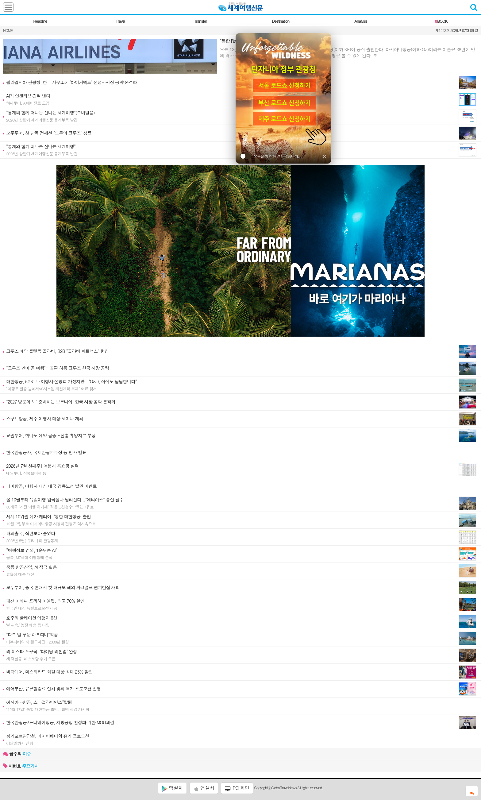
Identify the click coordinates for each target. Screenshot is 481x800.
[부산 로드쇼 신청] (283, 103)
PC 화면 (237, 788)
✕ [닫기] (324, 156)
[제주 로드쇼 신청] (283, 119)
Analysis (360, 21)
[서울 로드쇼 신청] (283, 84)
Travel (120, 21)
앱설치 (172, 788)
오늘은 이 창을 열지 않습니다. (269, 156)
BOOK (441, 21)
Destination (280, 21)
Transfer (200, 21)
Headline (40, 21)
